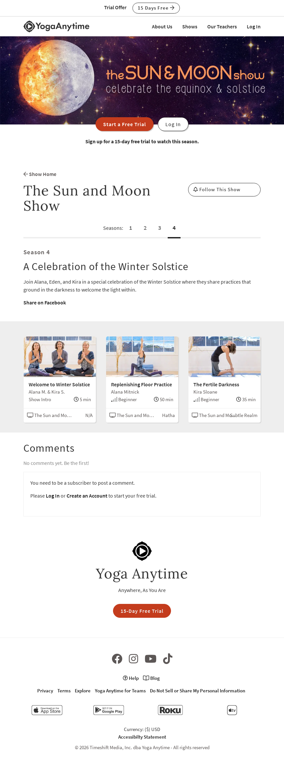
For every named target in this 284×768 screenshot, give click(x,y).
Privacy (45, 690)
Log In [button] (173, 124)
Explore (83, 690)
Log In (254, 26)
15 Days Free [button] (156, 8)
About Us (162, 26)
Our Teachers (222, 26)
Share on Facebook (44, 302)
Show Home (39, 174)
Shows (189, 26)
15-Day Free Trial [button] (142, 611)
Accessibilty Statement (142, 737)
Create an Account (87, 495)
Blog (151, 678)
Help (131, 678)
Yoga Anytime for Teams (120, 690)
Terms (64, 690)
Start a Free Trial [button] (124, 124)
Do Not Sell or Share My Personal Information (197, 690)
